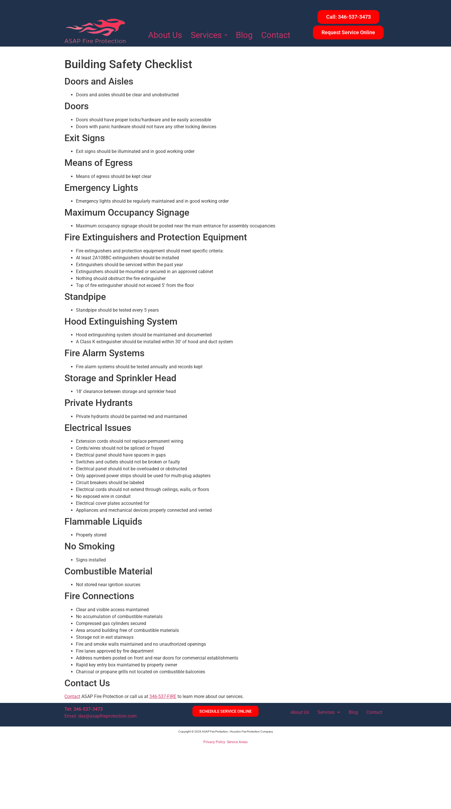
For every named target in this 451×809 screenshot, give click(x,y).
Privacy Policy (214, 742)
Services (209, 35)
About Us (165, 35)
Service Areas (237, 742)
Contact (275, 35)
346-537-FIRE (162, 696)
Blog (244, 35)
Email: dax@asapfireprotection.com (100, 716)
